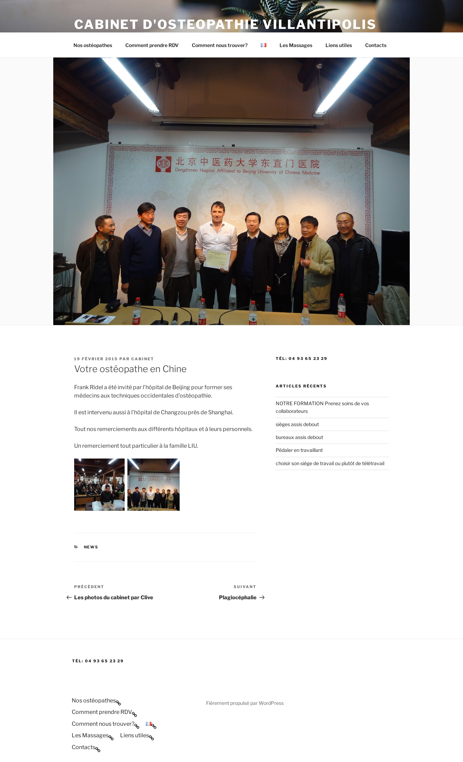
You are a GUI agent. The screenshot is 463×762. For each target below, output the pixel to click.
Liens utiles (338, 45)
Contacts (375, 45)
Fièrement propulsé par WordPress (245, 703)
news (91, 547)
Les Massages (296, 45)
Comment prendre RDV (152, 45)
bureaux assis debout (299, 437)
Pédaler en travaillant (299, 450)
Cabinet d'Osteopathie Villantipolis (225, 24)
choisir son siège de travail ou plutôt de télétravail (330, 463)
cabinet (142, 358)
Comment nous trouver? (220, 45)
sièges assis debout (297, 424)
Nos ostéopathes (92, 45)
